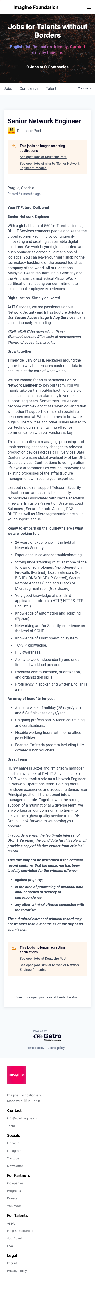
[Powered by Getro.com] (47, 1036)
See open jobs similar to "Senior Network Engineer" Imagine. (49, 166)
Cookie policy (56, 1048)
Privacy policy (35, 1048)
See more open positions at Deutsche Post (47, 997)
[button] (7, 7)
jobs (8, 88)
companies (29, 88)
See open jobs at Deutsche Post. (43, 157)
